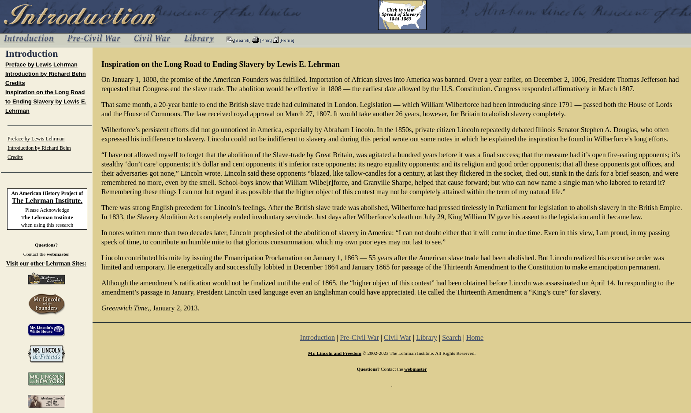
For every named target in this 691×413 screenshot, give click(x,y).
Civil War (397, 337)
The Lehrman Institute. (47, 200)
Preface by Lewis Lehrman (41, 64)
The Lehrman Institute (47, 217)
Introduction (317, 337)
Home (474, 337)
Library (426, 337)
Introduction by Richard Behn (45, 73)
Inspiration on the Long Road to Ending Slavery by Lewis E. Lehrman (45, 101)
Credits (15, 83)
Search (451, 337)
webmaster (58, 254)
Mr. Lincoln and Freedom (334, 353)
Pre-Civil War (359, 337)
